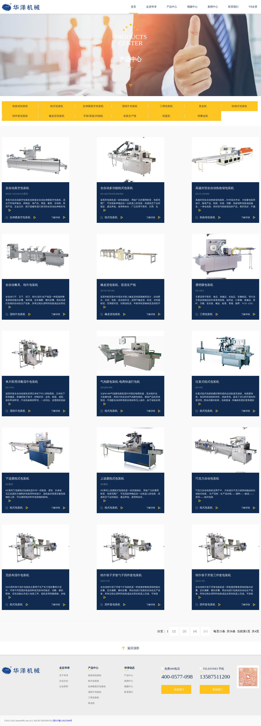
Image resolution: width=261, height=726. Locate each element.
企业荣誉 (63, 686)
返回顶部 (133, 648)
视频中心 (192, 6)
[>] (205, 631)
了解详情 (55, 217)
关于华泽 (63, 675)
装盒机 (91, 703)
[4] (195, 631)
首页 (133, 6)
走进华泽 (151, 6)
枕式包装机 (93, 681)
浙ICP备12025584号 (62, 720)
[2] (174, 631)
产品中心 (172, 6)
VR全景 (253, 6)
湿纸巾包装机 (94, 692)
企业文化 (63, 681)
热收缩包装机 (94, 675)
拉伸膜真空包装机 (97, 686)
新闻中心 (213, 6)
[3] (184, 631)
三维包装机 (93, 697)
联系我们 (233, 6)
